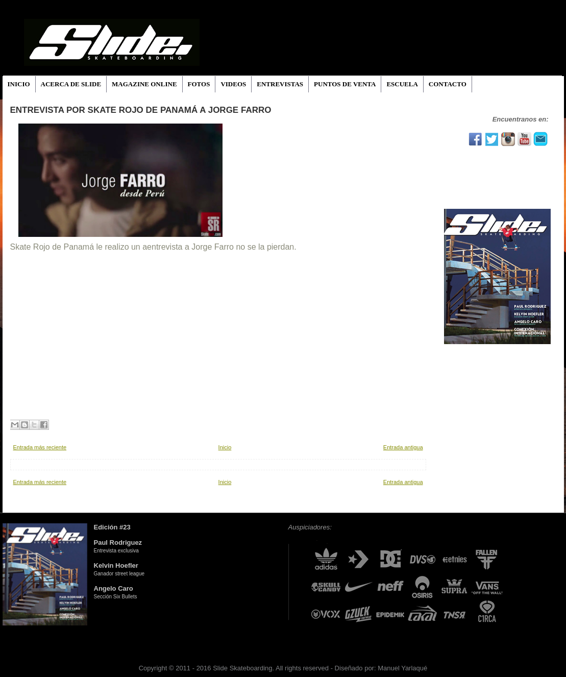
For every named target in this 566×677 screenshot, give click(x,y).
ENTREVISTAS (280, 84)
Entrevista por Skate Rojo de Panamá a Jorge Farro (141, 110)
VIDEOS (233, 84)
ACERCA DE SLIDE (71, 84)
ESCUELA (401, 84)
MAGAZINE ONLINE (144, 84)
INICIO (19, 84)
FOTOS (199, 84)
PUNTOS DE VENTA (345, 84)
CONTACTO (447, 84)
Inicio (225, 447)
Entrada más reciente (40, 447)
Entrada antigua (403, 447)
